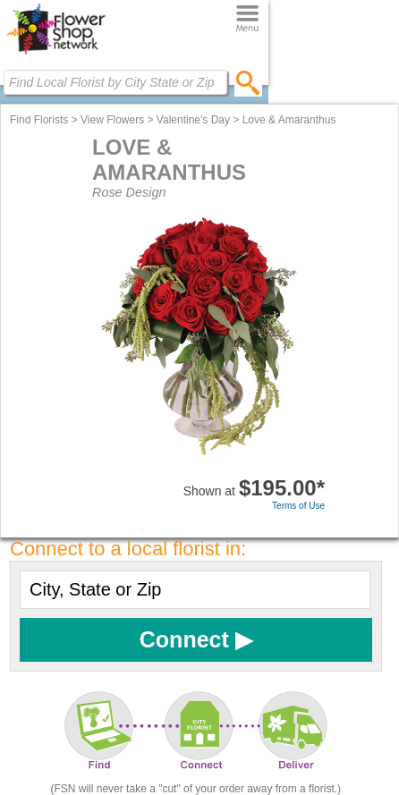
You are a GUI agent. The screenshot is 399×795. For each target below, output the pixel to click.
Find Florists (39, 120)
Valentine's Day (193, 120)
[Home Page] (56, 54)
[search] (248, 82)
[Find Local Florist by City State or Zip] (115, 82)
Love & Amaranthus (289, 120)
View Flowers (112, 120)
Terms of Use (298, 506)
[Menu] (247, 19)
